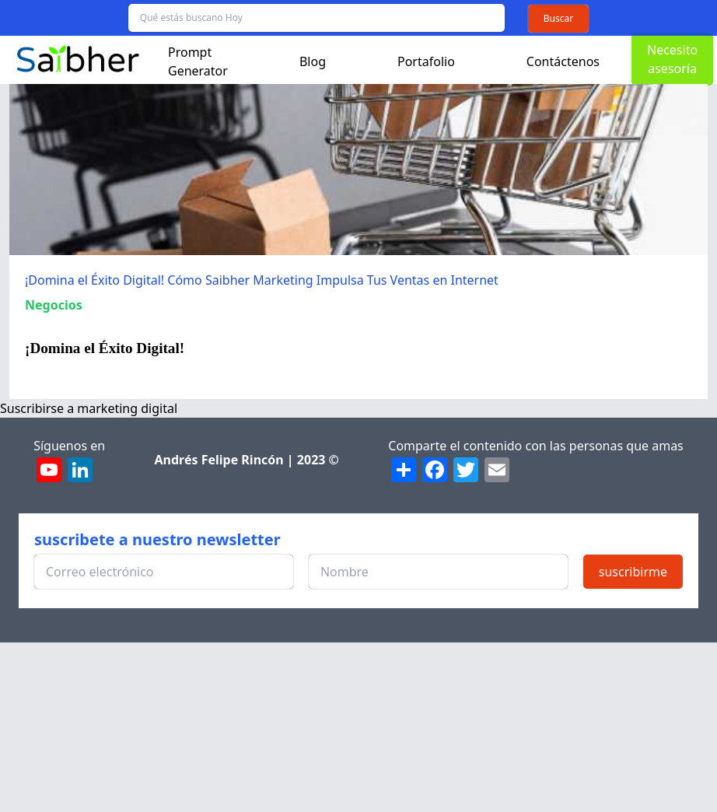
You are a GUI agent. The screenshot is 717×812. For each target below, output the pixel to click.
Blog (312, 61)
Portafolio (426, 61)
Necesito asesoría (672, 59)
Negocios (53, 304)
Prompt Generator (198, 61)
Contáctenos (563, 61)
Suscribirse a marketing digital (88, 408)
